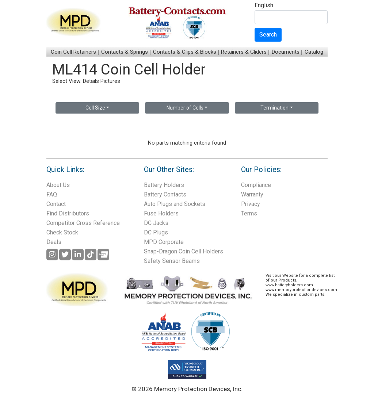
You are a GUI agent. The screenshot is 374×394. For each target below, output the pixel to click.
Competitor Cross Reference (83, 222)
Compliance (256, 184)
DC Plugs (156, 232)
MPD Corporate (164, 241)
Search (268, 34)
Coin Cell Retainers (73, 52)
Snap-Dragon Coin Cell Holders (183, 251)
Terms (249, 213)
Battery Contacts (165, 194)
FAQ (51, 194)
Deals (53, 241)
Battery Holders (164, 184)
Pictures (110, 81)
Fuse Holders (161, 213)
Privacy (250, 203)
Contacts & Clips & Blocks (184, 52)
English (264, 6)
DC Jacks (156, 222)
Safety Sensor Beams (172, 260)
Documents (285, 52)
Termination (274, 108)
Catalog (314, 52)
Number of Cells (185, 108)
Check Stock (62, 232)
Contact (56, 203)
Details (91, 81)
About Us (58, 184)
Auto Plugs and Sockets (174, 203)
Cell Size (95, 108)
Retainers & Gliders (244, 52)
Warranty (252, 194)
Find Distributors (67, 213)
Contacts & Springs (124, 52)
